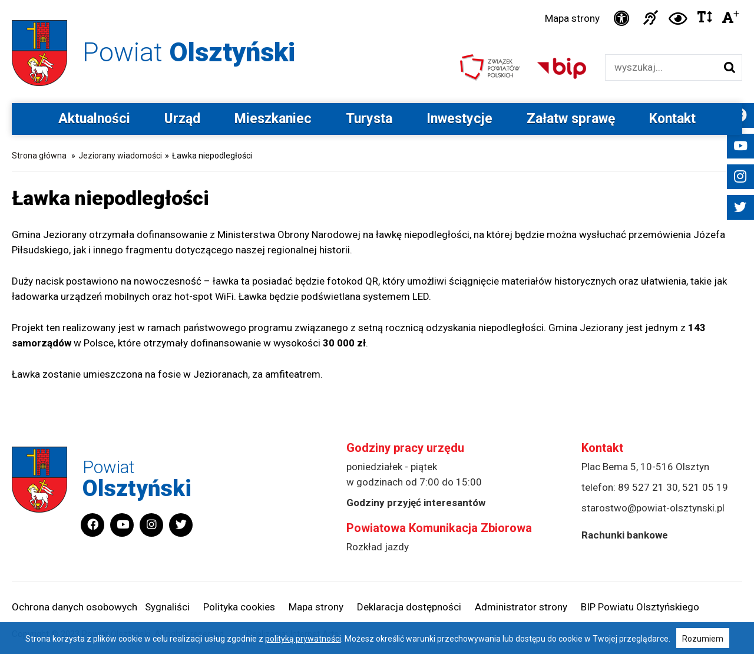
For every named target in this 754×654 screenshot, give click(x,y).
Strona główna (39, 155)
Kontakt (672, 119)
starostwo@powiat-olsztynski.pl (653, 508)
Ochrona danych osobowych (74, 607)
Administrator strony (521, 607)
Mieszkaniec (273, 119)
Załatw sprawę (571, 119)
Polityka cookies (239, 607)
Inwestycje (459, 119)
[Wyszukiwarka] (661, 67)
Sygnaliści (167, 607)
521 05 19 (705, 487)
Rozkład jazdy (377, 547)
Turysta (369, 119)
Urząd (182, 119)
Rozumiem (702, 638)
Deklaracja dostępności (409, 607)
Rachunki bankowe (624, 535)
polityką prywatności (303, 638)
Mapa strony (572, 18)
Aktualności (94, 119)
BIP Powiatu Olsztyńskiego (640, 607)
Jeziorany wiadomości (120, 155)
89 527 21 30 (648, 487)
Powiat (188, 52)
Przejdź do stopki (377, 0)
